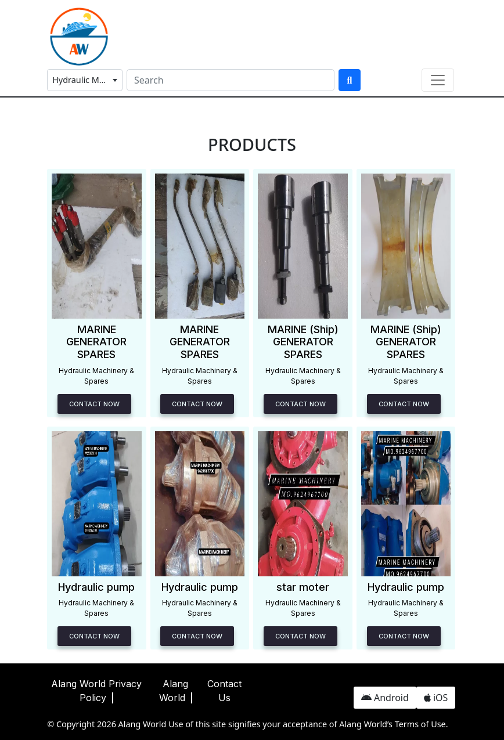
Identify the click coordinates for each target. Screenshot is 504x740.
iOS (436, 697)
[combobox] (85, 80)
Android (385, 697)
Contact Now (94, 404)
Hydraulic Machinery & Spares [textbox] (87, 79)
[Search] (230, 80)
